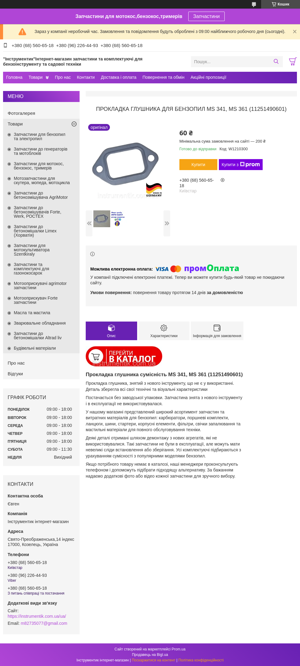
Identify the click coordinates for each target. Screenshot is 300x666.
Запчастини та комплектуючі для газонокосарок (31, 268)
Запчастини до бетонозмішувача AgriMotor (41, 195)
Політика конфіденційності (201, 660)
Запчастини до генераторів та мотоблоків (40, 151)
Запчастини (206, 16)
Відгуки (15, 373)
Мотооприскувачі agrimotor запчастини (40, 285)
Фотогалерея (21, 113)
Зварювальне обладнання (40, 323)
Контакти (86, 77)
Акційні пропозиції (209, 77)
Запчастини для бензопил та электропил (39, 136)
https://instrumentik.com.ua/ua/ (37, 616)
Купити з (241, 164)
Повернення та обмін (163, 77)
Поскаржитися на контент (153, 660)
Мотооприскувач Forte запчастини (36, 300)
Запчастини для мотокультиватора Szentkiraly (32, 250)
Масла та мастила (32, 312)
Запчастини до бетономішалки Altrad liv (38, 335)
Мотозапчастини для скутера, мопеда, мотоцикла (42, 180)
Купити (198, 164)
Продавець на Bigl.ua (150, 655)
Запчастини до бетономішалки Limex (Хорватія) (35, 231)
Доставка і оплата (118, 77)
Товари (35, 77)
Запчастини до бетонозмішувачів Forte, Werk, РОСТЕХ (37, 212)
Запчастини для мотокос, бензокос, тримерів (39, 165)
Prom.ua (179, 649)
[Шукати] (276, 61)
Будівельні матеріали (35, 348)
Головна (14, 77)
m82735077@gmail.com (44, 623)
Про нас (63, 77)
